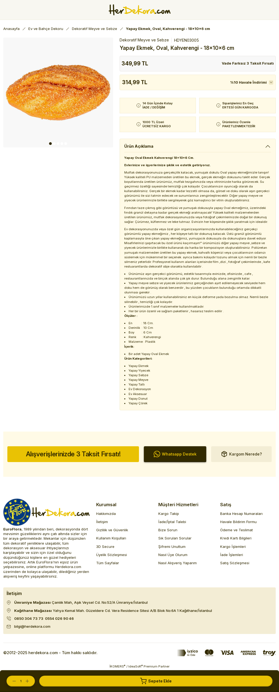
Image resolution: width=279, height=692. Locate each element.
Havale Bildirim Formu (238, 522)
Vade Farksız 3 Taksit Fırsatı (248, 63)
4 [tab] (61, 143)
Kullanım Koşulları (111, 538)
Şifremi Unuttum (172, 546)
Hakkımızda (106, 513)
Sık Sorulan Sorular (175, 538)
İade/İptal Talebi (172, 522)
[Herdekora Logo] (140, 9)
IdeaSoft (135, 666)
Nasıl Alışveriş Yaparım (177, 563)
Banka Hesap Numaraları (241, 513)
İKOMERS (117, 666)
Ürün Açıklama (138, 146)
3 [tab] (58, 143)
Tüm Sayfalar (107, 563)
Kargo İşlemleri (233, 546)
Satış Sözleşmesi (234, 563)
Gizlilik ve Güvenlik (112, 530)
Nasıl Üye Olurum (172, 555)
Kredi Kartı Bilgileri (235, 538)
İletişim (102, 522)
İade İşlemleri (231, 555)
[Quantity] (21, 681)
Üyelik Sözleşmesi (111, 555)
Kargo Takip (168, 513)
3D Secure (105, 546)
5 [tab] (65, 143)
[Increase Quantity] (30, 681)
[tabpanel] (58, 92)
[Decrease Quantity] (11, 681)
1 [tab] (50, 143)
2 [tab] (54, 143)
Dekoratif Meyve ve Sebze (144, 40)
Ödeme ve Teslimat (236, 530)
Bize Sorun (167, 530)
